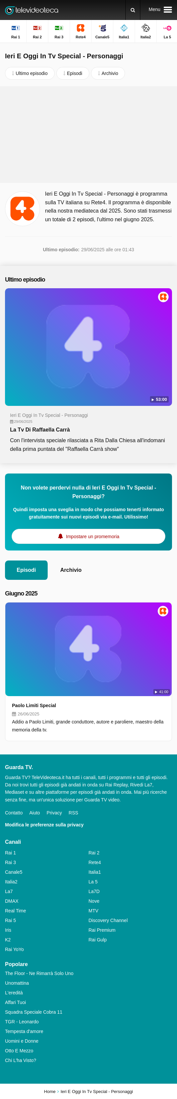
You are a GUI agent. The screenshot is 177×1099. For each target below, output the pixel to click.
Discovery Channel (108, 920)
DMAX (11, 901)
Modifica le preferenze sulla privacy (44, 824)
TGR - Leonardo (22, 1021)
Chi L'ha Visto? (20, 1060)
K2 (8, 939)
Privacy (54, 812)
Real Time (15, 910)
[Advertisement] (89, 134)
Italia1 (95, 872)
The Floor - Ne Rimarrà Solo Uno (39, 973)
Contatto (14, 812)
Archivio (71, 570)
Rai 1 (10, 852)
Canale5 (13, 872)
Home (50, 1091)
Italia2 (11, 881)
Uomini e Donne (21, 1041)
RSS (73, 812)
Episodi (26, 570)
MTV (94, 910)
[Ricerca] (132, 10)
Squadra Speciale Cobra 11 (33, 1012)
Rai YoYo (14, 949)
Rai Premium (102, 930)
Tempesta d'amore (24, 1031)
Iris (8, 930)
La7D (94, 891)
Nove (94, 901)
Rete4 (95, 862)
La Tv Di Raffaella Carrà (40, 430)
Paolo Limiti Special (34, 705)
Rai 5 (10, 920)
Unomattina (17, 983)
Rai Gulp (98, 939)
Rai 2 (94, 852)
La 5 (93, 881)
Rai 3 (10, 862)
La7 (9, 891)
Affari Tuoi (15, 1002)
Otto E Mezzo (19, 1050)
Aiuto (34, 812)
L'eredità (14, 992)
